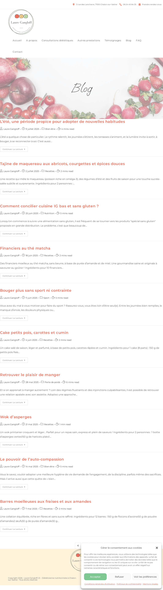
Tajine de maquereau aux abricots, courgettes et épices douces (62, 168)
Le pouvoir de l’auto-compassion (32, 464)
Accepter (95, 576)
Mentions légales (150, 584)
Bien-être (50, 133)
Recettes (49, 176)
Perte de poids (52, 387)
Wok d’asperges (15, 422)
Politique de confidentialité (129, 584)
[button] (156, 547)
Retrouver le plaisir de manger (30, 379)
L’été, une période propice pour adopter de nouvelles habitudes (62, 126)
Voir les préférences (145, 576)
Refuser (119, 576)
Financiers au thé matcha (25, 253)
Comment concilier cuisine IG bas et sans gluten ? (49, 211)
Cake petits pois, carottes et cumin (34, 337)
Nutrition (49, 218)
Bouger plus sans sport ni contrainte (35, 295)
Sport (46, 302)
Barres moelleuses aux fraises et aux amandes (45, 506)
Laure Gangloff (11, 133)
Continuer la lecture (15, 153)
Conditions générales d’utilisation (99, 584)
